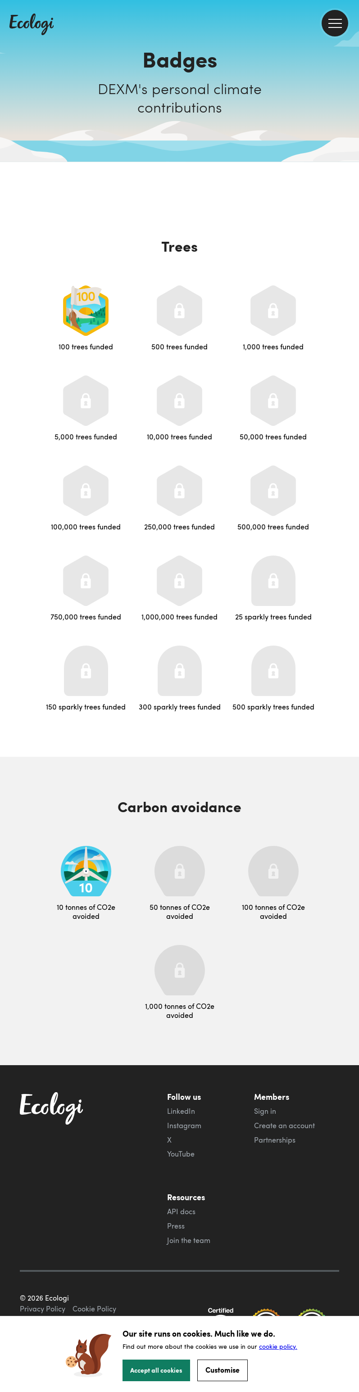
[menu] (335, 23)
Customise (222, 1370)
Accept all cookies (156, 1369)
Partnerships (274, 1139)
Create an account (284, 1125)
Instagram (184, 1125)
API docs (181, 1211)
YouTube (181, 1153)
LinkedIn (181, 1111)
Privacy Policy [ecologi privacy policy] (42, 1308)
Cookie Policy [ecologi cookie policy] (94, 1308)
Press (176, 1225)
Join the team (188, 1240)
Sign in (265, 1111)
